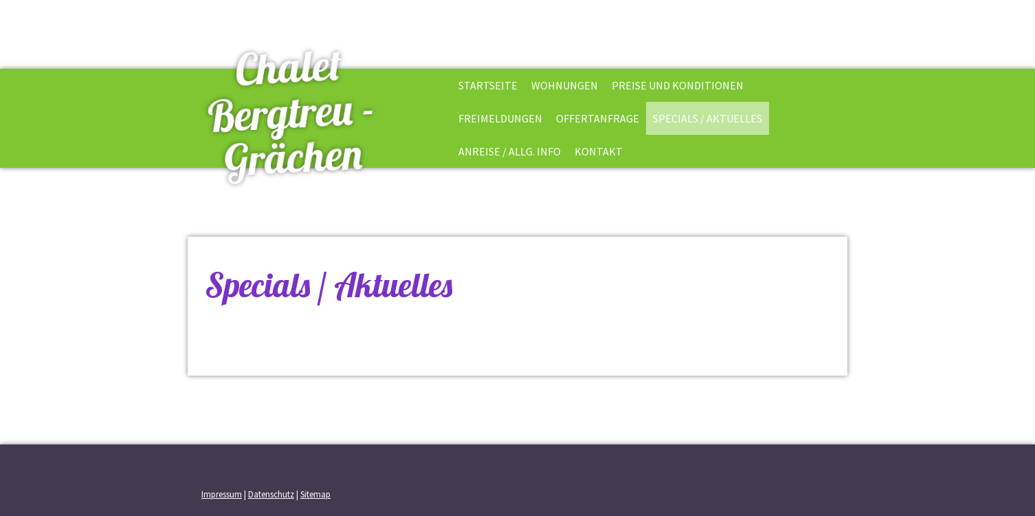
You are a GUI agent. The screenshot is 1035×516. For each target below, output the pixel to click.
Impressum (221, 493)
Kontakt (599, 151)
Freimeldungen (500, 118)
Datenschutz (271, 493)
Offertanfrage (597, 118)
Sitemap (315, 493)
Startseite (488, 85)
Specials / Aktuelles (707, 118)
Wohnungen (564, 85)
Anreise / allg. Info (509, 151)
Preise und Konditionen (678, 85)
